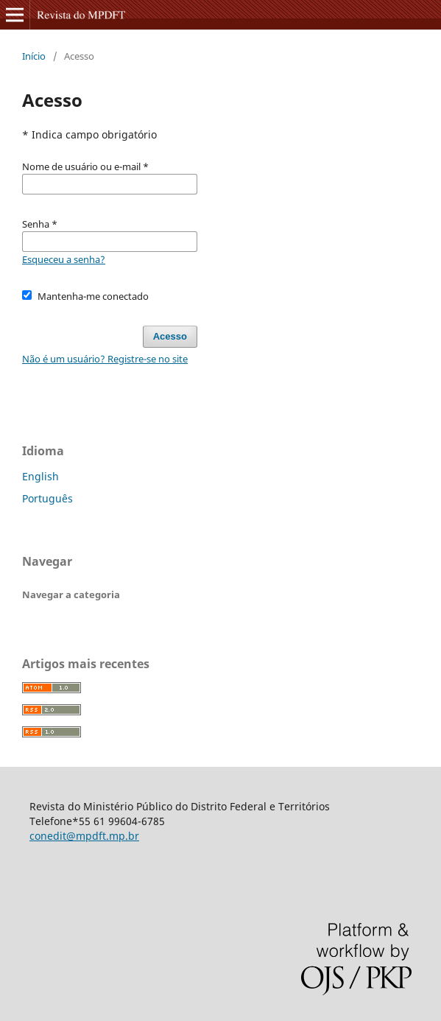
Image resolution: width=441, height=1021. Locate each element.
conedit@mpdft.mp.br (84, 836)
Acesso (170, 336)
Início (34, 56)
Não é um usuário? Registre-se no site (105, 358)
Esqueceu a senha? (63, 259)
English (40, 476)
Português (47, 498)
